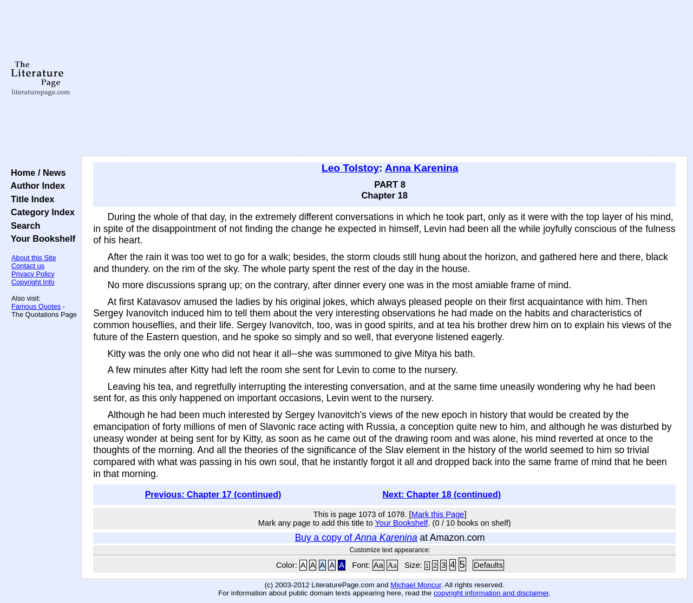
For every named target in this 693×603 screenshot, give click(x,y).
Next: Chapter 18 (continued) (441, 494)
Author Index (35, 185)
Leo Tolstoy (350, 168)
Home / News (36, 172)
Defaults (488, 565)
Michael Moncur (415, 585)
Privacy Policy (33, 274)
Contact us (27, 266)
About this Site (33, 258)
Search (23, 225)
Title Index (30, 199)
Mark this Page (438, 514)
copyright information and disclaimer (491, 593)
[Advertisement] (384, 78)
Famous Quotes (36, 306)
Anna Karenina (421, 168)
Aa (378, 565)
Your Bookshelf (40, 238)
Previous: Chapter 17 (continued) (213, 494)
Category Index (40, 212)
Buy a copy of (356, 537)
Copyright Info (33, 282)
